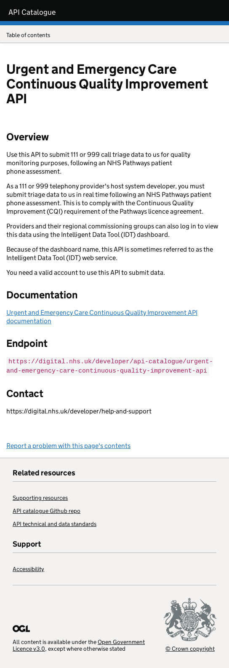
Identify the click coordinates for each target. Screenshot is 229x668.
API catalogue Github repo (46, 510)
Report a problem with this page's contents (68, 445)
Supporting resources (40, 497)
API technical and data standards (54, 523)
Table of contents (114, 35)
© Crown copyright (190, 647)
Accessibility (28, 568)
